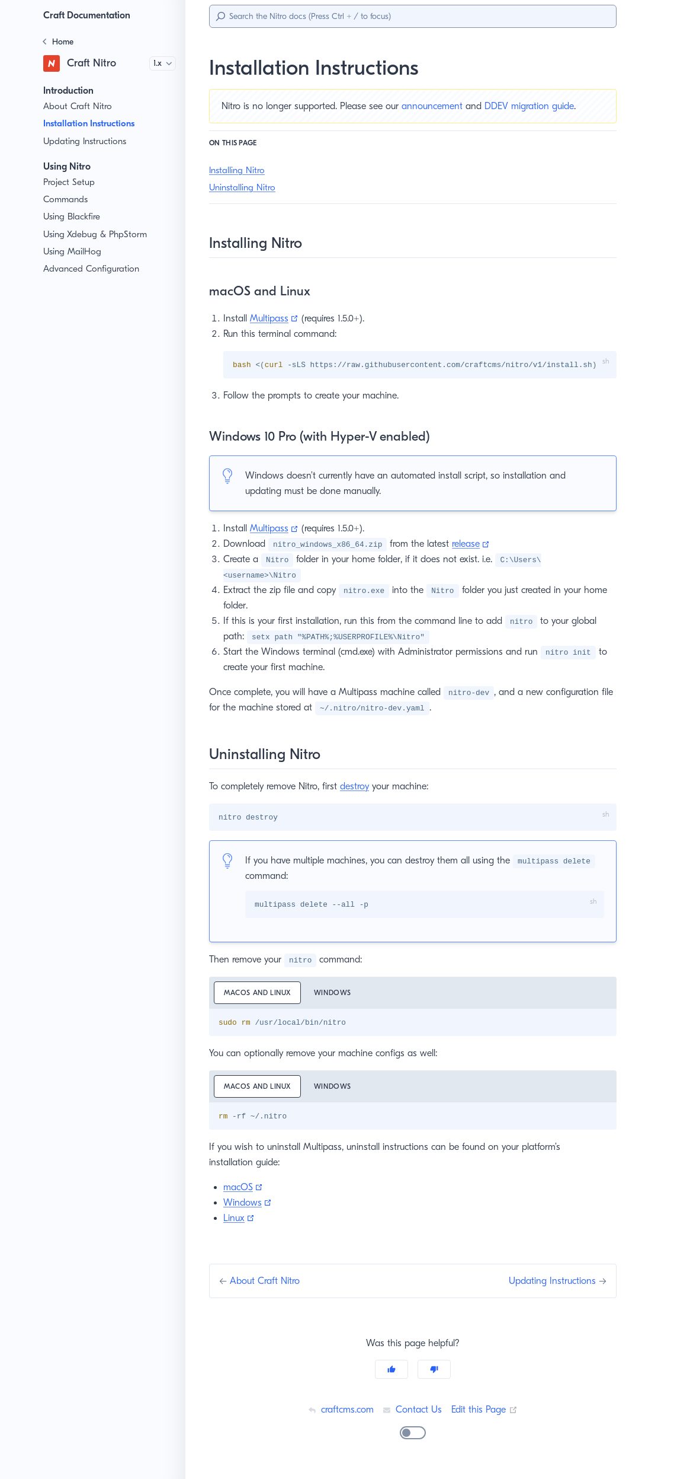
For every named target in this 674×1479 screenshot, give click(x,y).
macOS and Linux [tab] (259, 994)
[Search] (413, 16)
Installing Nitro (237, 170)
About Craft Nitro (76, 106)
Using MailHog (72, 252)
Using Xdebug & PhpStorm (97, 235)
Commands (66, 200)
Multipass (276, 318)
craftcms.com (338, 1411)
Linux (239, 1220)
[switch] (413, 1434)
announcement (440, 106)
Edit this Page (486, 1411)
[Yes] (391, 1371)
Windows (247, 1204)
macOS (244, 1189)
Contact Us (412, 1411)
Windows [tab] (337, 994)
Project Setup (70, 182)
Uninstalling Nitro (243, 188)
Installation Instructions (94, 124)
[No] (434, 1371)
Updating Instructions (85, 141)
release (472, 544)
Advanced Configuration (91, 269)
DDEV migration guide (539, 106)
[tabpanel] (413, 1024)
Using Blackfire (73, 217)
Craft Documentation (90, 15)
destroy (362, 787)
